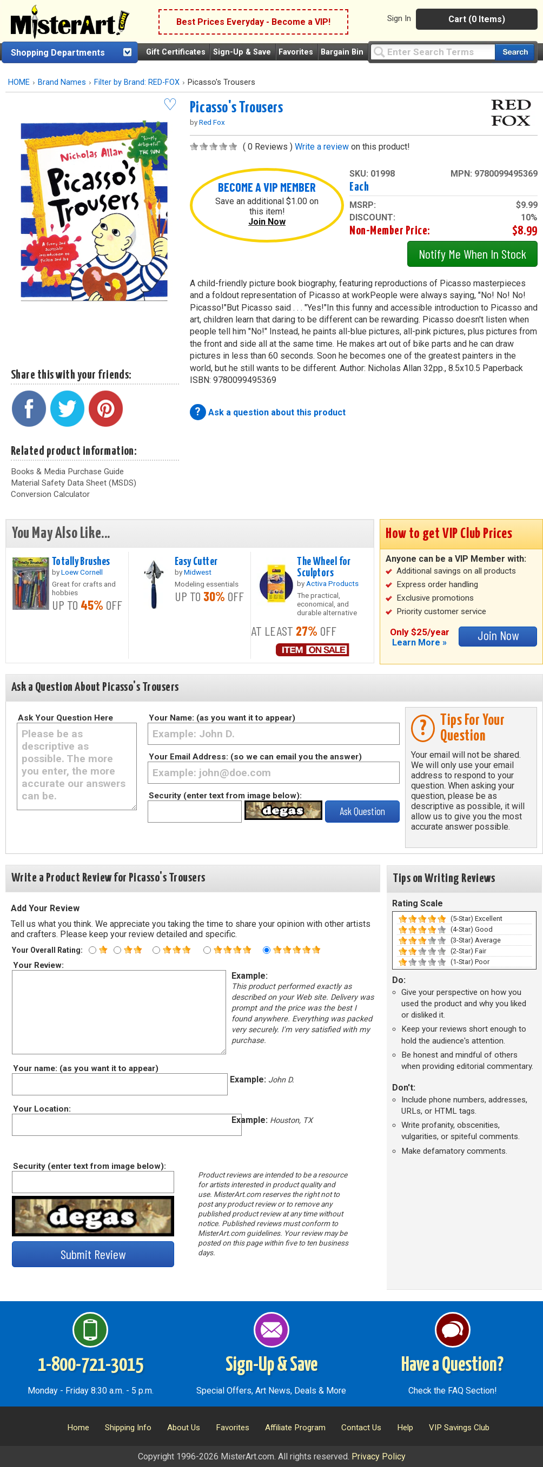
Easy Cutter (196, 561)
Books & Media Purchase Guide (67, 471)
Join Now (267, 222)
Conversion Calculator (50, 494)
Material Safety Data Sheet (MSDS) (73, 483)
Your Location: (41, 1109)
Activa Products (332, 583)
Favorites (296, 52)
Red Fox (212, 122)
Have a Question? (452, 1365)
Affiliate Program (295, 1427)
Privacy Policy (379, 1456)
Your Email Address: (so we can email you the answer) (255, 757)
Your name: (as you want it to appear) (85, 1068)
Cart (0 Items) (476, 19)
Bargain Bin (342, 52)
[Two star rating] (117, 950)
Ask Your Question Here (65, 718)
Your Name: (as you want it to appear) (222, 718)
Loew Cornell (82, 572)
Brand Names (62, 82)
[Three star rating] (156, 950)
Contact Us (361, 1427)
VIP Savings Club (459, 1427)
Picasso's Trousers (236, 108)
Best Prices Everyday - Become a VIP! (253, 22)
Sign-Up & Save (242, 52)
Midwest (197, 572)
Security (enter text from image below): (225, 795)
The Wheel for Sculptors (324, 567)
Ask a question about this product (277, 412)
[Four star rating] (207, 950)
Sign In (399, 18)
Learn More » (419, 642)
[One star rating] (92, 950)
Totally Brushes (81, 561)
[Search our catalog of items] (514, 52)
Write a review (322, 147)
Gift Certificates (176, 52)
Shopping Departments (58, 53)
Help (405, 1427)
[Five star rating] (266, 950)
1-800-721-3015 (90, 1365)
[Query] (432, 51)
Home (78, 1427)
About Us (183, 1427)
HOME (19, 82)
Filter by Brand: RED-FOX (137, 82)
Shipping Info (128, 1427)
